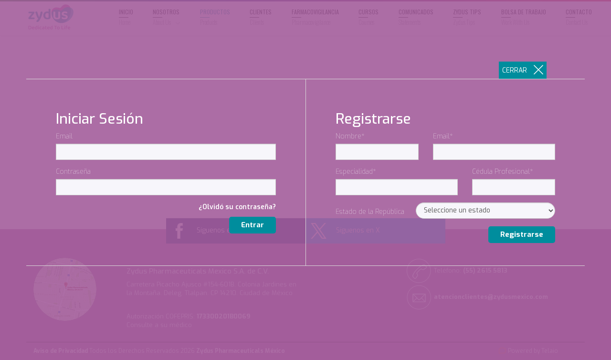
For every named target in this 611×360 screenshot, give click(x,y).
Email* (443, 136)
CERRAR (522, 70)
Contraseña (73, 171)
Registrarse (521, 234)
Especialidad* (356, 171)
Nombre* (350, 136)
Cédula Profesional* (502, 171)
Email (64, 136)
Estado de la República (370, 211)
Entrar (252, 225)
